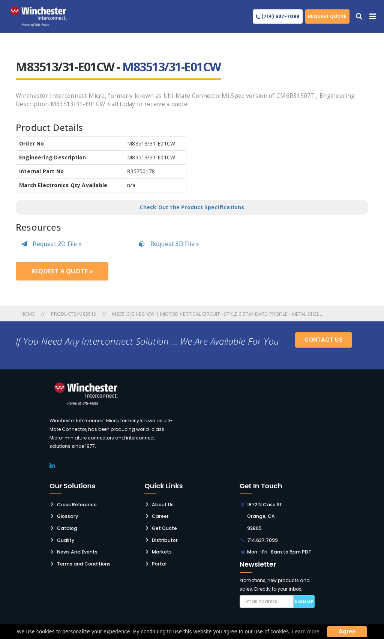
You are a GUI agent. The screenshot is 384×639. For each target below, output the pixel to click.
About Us (162, 504)
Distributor (164, 539)
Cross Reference (76, 504)
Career (160, 515)
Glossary (67, 515)
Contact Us (323, 339)
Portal (158, 562)
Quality (65, 539)
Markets (161, 550)
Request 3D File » (169, 244)
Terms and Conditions (83, 562)
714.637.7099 (262, 539)
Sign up (304, 600)
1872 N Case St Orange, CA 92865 (263, 515)
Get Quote (164, 527)
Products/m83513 (73, 313)
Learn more (306, 631)
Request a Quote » (62, 271)
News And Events (76, 550)
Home (28, 313)
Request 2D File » (51, 244)
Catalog (66, 527)
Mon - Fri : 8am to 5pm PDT (278, 550)
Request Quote (327, 16)
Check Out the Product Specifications (192, 207)
